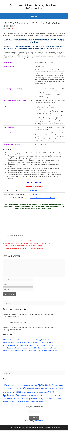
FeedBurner (38, 421)
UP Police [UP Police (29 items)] (59, 399)
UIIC (50, 243)
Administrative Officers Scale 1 (14, 243)
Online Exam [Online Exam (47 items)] (26, 396)
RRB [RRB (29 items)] (62, 396)
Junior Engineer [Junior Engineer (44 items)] (59, 388)
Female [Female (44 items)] (51, 388)
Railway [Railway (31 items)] (39, 396)
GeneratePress (55, 427)
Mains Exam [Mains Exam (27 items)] (6, 392)
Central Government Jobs (12, 241)
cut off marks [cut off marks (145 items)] (25, 388)
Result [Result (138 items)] (57, 395)
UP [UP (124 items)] (49, 398)
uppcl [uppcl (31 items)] (55, 399)
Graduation (35, 241)
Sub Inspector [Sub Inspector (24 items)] (37, 398)
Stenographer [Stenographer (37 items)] (30, 399)
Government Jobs (26, 241)
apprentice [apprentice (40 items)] (56, 385)
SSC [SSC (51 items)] (18, 399)
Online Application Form (40, 243)
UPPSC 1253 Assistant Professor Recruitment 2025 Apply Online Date (27, 340)
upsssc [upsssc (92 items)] (22, 401)
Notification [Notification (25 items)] (24, 392)
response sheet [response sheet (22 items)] (50, 395)
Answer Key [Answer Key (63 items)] (24, 385)
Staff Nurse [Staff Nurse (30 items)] (22, 399)
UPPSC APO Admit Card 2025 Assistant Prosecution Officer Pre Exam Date (28, 343)
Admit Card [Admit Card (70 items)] (16, 385)
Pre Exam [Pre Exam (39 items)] (33, 396)
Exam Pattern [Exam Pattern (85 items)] (42, 388)
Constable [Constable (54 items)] (14, 388)
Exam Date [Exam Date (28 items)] (34, 388)
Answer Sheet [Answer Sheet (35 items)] (33, 385)
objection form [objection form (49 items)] (32, 392)
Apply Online (28, 243)
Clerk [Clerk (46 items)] (9, 388)
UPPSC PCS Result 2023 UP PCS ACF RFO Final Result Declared (24, 248)
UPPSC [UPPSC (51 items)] (17, 401)
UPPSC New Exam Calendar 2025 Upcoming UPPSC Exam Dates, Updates (28, 345)
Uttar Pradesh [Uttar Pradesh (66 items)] (31, 401)
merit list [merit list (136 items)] (17, 391)
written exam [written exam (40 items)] (40, 401)
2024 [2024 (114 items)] (5, 385)
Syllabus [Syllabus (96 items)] (44, 398)
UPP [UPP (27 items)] (52, 399)
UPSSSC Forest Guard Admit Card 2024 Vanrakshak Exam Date (24, 246)
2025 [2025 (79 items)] (9, 385)
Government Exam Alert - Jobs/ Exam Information (34, 6)
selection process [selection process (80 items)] (9, 398)
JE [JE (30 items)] (53, 388)
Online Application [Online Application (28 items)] (42, 392)
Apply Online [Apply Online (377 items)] (45, 385)
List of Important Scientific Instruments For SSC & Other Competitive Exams (29, 348)
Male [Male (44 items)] (10, 392)
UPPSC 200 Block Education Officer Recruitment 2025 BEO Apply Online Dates (30, 351)
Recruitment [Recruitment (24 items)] (44, 395)
